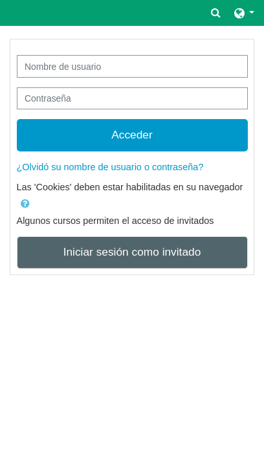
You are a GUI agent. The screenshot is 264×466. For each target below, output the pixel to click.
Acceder (132, 134)
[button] (216, 13)
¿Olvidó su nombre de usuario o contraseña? (110, 167)
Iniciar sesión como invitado (132, 251)
